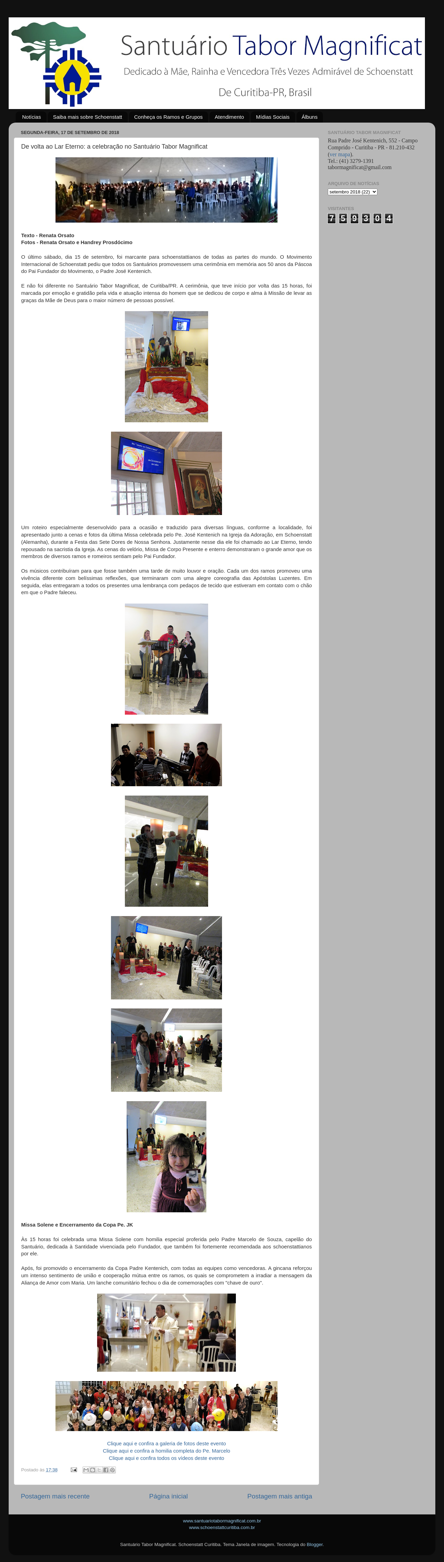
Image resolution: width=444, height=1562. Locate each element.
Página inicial (168, 1496)
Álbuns (310, 117)
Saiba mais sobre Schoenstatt (87, 117)
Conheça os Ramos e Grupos (168, 117)
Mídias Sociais (273, 117)
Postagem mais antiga (279, 1496)
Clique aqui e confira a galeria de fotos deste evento (166, 1443)
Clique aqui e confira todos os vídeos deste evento (166, 1458)
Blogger (315, 1544)
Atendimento (229, 117)
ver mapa (340, 154)
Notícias (31, 117)
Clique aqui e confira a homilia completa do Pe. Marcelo (166, 1451)
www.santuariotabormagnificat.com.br (222, 1520)
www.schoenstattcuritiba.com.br (222, 1527)
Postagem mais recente (55, 1496)
